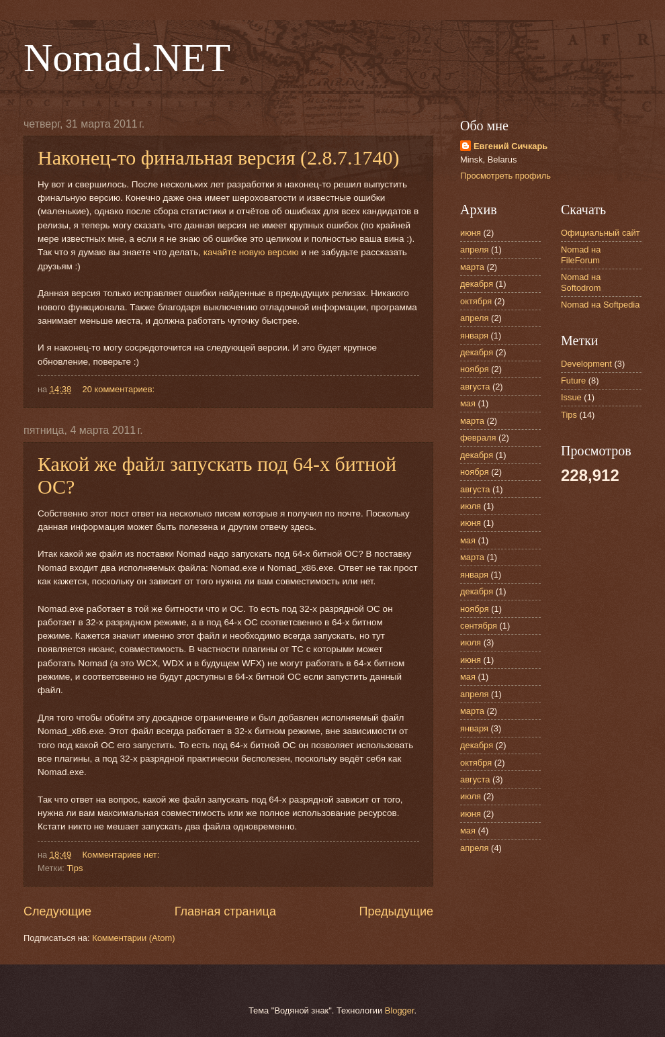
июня (470, 233)
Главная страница (225, 911)
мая (468, 403)
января (474, 335)
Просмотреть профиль (505, 176)
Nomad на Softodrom (581, 282)
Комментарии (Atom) (133, 938)
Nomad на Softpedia (600, 305)
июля (470, 506)
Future (573, 380)
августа (475, 386)
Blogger (399, 1010)
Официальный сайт (600, 233)
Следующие (57, 911)
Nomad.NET (127, 58)
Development (586, 364)
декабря (476, 284)
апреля (474, 249)
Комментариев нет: (122, 855)
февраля (478, 438)
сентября (478, 626)
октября (476, 301)
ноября (474, 369)
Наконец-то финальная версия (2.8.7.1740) (219, 157)
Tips (74, 868)
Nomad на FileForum (581, 254)
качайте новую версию (251, 252)
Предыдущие (396, 911)
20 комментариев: (120, 389)
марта (472, 267)
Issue (571, 397)
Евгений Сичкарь (510, 146)
